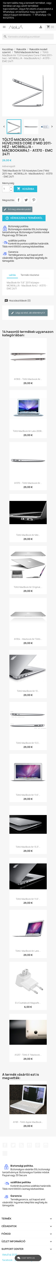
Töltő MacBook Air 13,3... (28, 742)
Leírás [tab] (12, 275)
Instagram (45, 1145)
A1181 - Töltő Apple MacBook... (28, 1122)
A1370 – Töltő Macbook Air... (28, 483)
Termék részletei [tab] (30, 275)
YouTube (29, 1145)
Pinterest (34, 200)
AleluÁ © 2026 (9, 1254)
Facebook (5, 1145)
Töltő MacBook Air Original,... (28, 587)
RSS (21, 1145)
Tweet (26, 200)
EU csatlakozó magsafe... (28, 1002)
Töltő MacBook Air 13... (28, 691)
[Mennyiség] (5, 189)
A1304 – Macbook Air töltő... (28, 639)
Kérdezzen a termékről (23, 218)
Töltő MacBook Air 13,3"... (28, 846)
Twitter (13, 1145)
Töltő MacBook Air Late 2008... (28, 431)
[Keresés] (28, 37)
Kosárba (25, 189)
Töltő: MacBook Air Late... (28, 950)
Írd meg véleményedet (17, 209)
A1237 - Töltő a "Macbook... (28, 1054)
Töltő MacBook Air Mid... (28, 535)
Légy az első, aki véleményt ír (28, 312)
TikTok (5, 1153)
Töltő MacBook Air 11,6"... (28, 794)
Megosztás (19, 200)
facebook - (8, 1260)
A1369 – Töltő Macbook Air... (28, 379)
